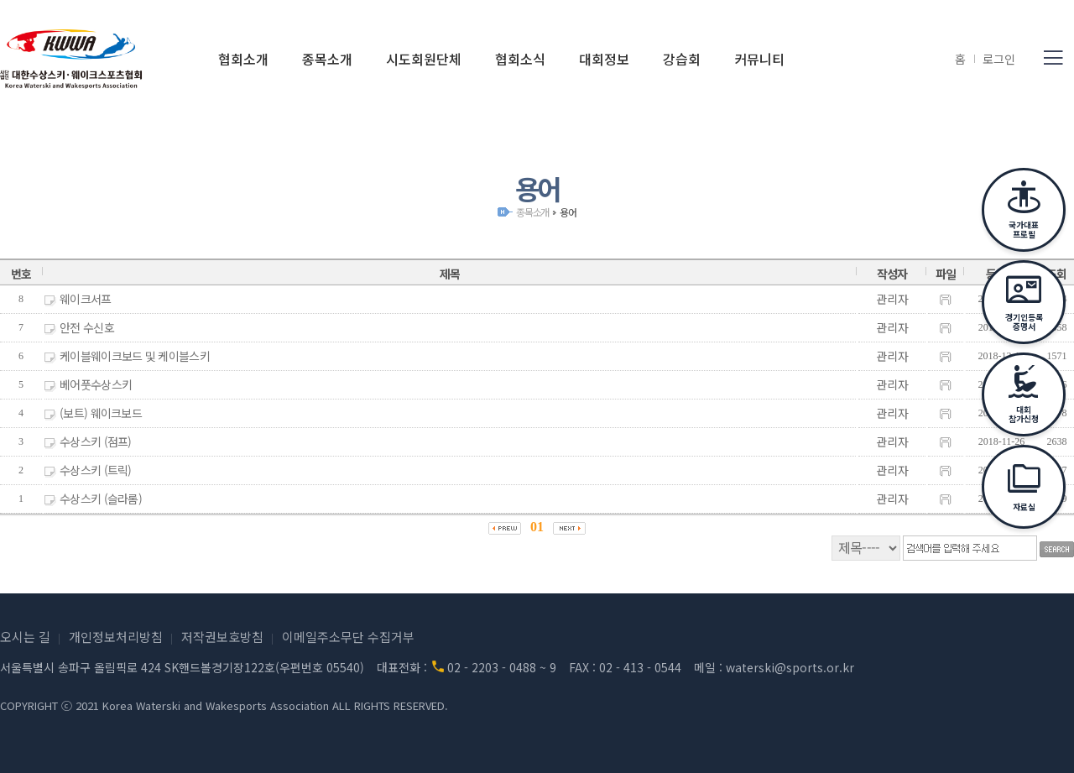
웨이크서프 (86, 298)
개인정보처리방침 (116, 636)
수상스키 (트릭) (96, 470)
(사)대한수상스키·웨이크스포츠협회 (71, 58)
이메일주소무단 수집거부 (348, 636)
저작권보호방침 (222, 636)
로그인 (999, 58)
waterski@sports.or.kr (790, 667)
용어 (568, 212)
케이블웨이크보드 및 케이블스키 (135, 355)
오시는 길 (25, 636)
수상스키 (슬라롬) (101, 498)
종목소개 (532, 212)
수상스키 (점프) (96, 441)
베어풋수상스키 (96, 384)
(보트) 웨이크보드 (101, 413)
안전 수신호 (87, 327)
